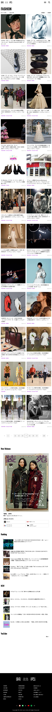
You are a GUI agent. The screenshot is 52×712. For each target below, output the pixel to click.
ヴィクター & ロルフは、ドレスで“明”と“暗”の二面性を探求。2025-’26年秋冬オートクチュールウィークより (12, 146)
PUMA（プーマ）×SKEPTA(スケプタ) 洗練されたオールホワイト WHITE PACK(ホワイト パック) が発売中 (38, 42)
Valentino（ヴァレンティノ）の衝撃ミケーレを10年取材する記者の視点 (13, 285)
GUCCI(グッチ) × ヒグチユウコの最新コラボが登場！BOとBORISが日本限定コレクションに (13, 353)
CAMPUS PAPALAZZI (7, 695)
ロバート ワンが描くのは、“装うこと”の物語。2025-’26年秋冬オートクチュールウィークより (38, 111)
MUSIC (4, 697)
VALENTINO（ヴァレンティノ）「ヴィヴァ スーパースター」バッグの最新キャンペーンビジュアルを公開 (39, 421)
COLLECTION (9, 115)
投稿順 (49, 12)
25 (29, 434)
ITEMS (7, 184)
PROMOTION (20, 695)
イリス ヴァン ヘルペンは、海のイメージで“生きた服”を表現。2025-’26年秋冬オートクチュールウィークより (38, 216)
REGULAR (5, 691)
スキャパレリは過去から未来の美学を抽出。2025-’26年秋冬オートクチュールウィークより (12, 216)
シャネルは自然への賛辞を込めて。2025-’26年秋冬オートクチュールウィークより (12, 250)
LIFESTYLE (20, 689)
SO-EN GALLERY (21, 686)
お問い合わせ (36, 689)
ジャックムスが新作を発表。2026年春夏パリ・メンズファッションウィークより (38, 353)
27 (36, 434)
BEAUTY (19, 691)
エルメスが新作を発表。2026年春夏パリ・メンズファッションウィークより (12, 421)
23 (22, 434)
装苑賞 (19, 697)
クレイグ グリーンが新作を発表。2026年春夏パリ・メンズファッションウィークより (13, 387)
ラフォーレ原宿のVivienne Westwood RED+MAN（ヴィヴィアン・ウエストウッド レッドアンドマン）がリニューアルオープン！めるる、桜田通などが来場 (39, 182)
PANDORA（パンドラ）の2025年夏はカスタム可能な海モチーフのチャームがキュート (38, 318)
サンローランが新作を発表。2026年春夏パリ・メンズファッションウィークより (38, 387)
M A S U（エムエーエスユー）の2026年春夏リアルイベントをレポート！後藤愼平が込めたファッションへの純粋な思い (39, 250)
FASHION (3, 45)
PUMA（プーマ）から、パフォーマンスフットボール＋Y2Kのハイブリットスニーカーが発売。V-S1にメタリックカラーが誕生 (13, 77)
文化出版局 (36, 695)
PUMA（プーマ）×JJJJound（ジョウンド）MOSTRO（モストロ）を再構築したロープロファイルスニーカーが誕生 (38, 77)
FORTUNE (20, 693)
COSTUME (5, 686)
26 (33, 434)
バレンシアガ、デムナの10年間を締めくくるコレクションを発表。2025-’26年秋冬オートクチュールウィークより (38, 146)
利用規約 (35, 686)
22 (18, 434)
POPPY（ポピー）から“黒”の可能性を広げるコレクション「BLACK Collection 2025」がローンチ (12, 42)
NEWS (7, 45)
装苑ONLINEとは (37, 684)
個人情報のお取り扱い (38, 693)
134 (44, 434)
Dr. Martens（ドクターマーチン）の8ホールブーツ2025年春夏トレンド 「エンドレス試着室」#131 (13, 181)
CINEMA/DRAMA (21, 684)
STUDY (4, 693)
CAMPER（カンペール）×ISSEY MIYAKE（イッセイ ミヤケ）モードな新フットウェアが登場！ (12, 319)
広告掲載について (37, 691)
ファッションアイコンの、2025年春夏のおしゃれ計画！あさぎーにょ (38, 285)
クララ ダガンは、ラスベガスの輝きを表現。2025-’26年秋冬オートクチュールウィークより (12, 111)
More (47, 635)
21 (15, 434)
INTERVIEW (5, 689)
